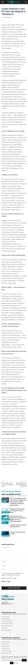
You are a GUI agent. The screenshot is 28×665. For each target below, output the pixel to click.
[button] (26, 2)
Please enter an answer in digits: (9, 578)
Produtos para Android (6, 625)
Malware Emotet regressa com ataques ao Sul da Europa (17, 510)
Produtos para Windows (7, 621)
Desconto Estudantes (6, 630)
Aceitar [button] (24, 660)
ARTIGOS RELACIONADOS (11, 491)
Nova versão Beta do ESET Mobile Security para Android (21, 484)
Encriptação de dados (6, 651)
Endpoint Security (5, 642)
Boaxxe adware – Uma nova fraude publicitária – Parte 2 (7, 484)
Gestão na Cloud (5, 646)
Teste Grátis (4, 628)
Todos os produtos (5, 616)
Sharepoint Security (6, 653)
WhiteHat (10, 603)
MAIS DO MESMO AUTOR (11, 494)
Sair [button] (11, 662)
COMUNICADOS (5, 512)
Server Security (5, 644)
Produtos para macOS (6, 623)
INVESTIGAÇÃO (5, 535)
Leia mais (16, 662)
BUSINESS (4, 501)
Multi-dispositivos (5, 619)
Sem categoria (8, 5)
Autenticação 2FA (5, 648)
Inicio (2, 5)
